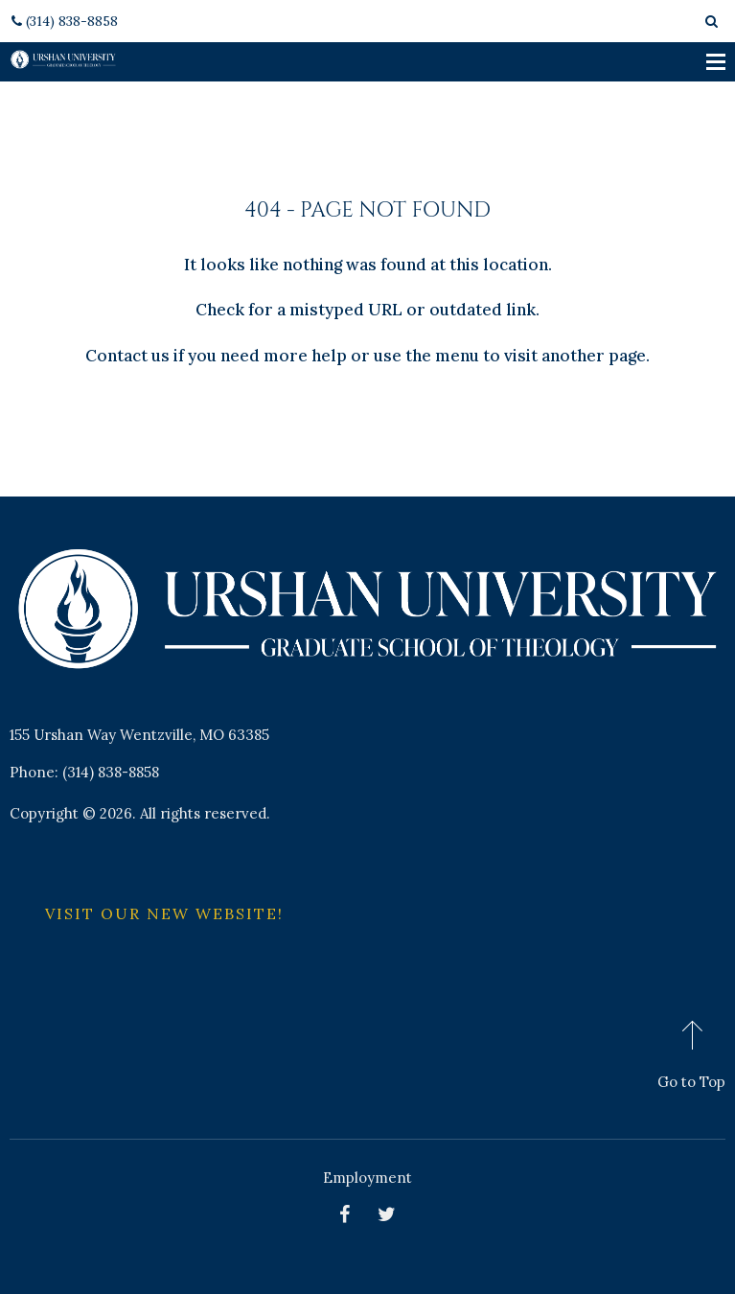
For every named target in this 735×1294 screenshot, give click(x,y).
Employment (367, 1177)
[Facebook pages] (346, 1214)
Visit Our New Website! (164, 913)
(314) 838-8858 (64, 21)
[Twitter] (389, 1214)
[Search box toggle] (712, 21)
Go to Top (691, 1082)
